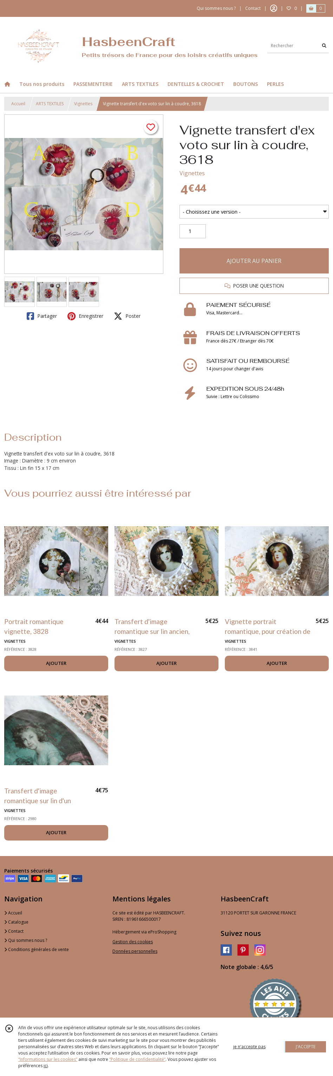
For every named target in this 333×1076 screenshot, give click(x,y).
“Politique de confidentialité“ (137, 1059)
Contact (253, 8)
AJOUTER (56, 663)
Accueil (18, 104)
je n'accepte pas (249, 1047)
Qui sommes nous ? (25, 940)
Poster (127, 316)
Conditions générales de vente (36, 949)
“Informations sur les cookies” (47, 1059)
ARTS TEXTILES (50, 104)
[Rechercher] (324, 46)
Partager (42, 316)
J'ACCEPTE (305, 1047)
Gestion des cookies (132, 942)
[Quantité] (192, 231)
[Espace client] (273, 8)
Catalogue (16, 922)
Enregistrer (85, 316)
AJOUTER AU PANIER (254, 261)
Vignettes (83, 104)
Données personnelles (134, 951)
